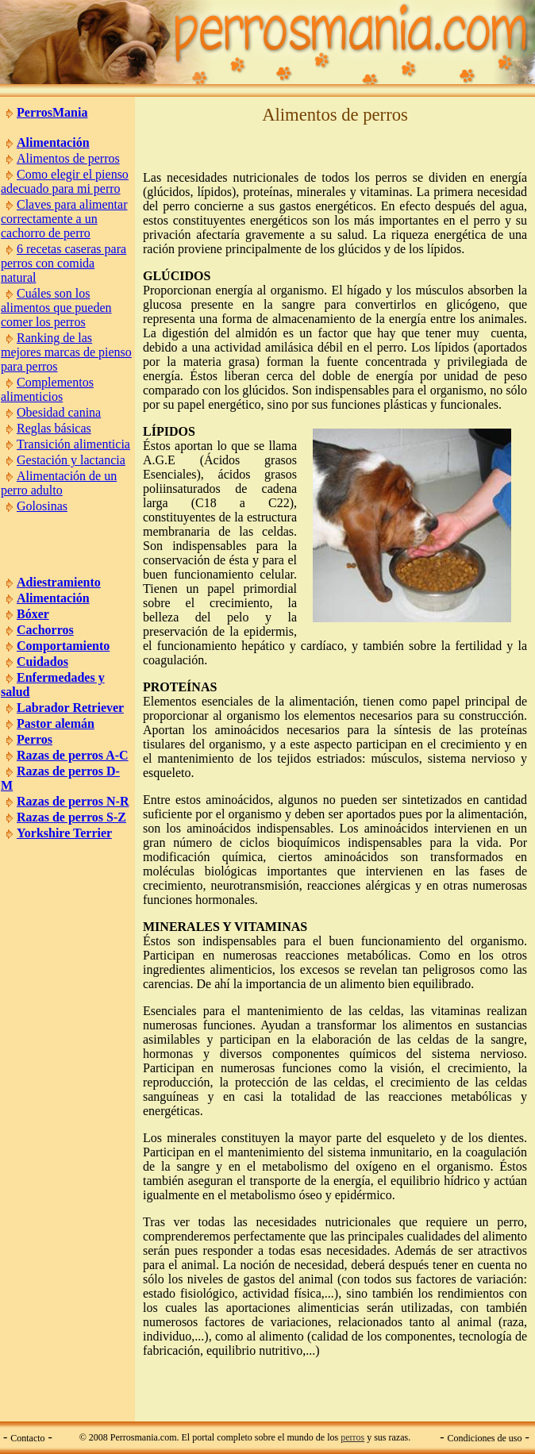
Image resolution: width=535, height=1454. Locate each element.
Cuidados (42, 661)
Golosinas (42, 506)
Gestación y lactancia (71, 460)
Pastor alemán (55, 723)
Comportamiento (63, 645)
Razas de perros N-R (73, 801)
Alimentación (53, 142)
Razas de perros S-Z (71, 817)
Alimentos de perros (68, 158)
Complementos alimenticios (47, 389)
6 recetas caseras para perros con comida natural (63, 263)
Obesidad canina (59, 412)
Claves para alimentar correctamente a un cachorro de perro (64, 219)
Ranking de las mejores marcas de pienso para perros (66, 352)
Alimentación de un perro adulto (59, 483)
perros (352, 1437)
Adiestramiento (59, 582)
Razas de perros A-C (73, 755)
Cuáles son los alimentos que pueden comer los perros (56, 308)
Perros (34, 739)
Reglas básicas (54, 428)
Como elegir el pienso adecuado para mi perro (65, 181)
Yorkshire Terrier (64, 833)
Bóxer (33, 614)
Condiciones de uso (485, 1438)
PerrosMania (52, 112)
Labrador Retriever (70, 707)
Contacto (27, 1438)
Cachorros (45, 630)
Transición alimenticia (73, 444)
